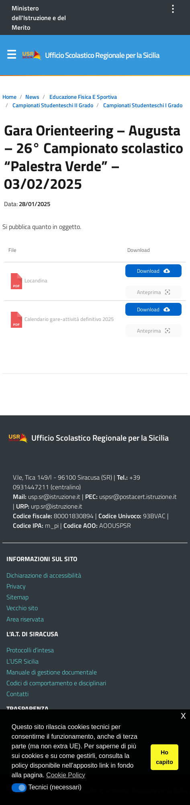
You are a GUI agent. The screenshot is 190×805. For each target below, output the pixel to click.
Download (153, 271)
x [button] (183, 715)
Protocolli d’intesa (30, 650)
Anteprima (153, 292)
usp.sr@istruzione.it (54, 496)
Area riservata (25, 619)
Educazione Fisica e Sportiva (83, 96)
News (32, 96)
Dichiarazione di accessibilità (43, 575)
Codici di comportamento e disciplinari (56, 683)
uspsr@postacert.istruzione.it (138, 496)
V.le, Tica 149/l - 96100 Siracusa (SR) (62, 477)
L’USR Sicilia (22, 661)
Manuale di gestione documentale (51, 672)
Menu (11, 56)
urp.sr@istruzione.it (56, 506)
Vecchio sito (22, 608)
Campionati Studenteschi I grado (142, 105)
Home (9, 96)
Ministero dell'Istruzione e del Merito (39, 17)
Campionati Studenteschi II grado (52, 105)
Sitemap (17, 597)
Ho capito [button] (164, 757)
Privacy (16, 586)
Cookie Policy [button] (65, 775)
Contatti (17, 694)
